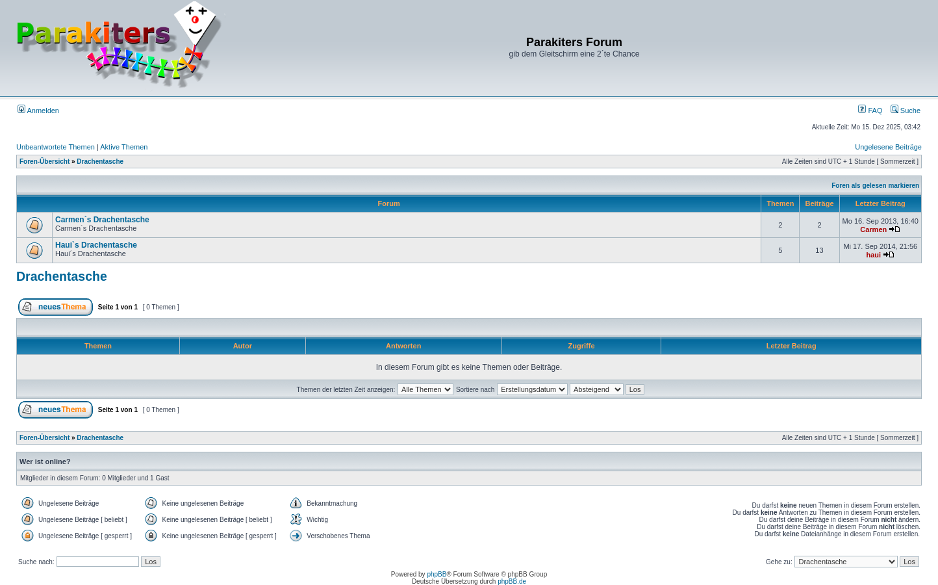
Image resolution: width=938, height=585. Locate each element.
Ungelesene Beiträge (888, 147)
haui (873, 255)
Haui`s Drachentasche (96, 245)
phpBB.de (512, 581)
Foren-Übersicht (44, 161)
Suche (905, 110)
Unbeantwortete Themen (55, 147)
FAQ (870, 110)
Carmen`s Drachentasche (102, 219)
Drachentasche (100, 161)
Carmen (873, 229)
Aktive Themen (123, 147)
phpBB (436, 574)
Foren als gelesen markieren (875, 185)
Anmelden (38, 110)
